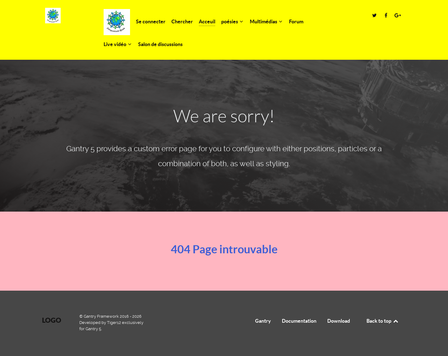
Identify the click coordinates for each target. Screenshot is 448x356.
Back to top (382, 321)
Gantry (263, 321)
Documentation (299, 321)
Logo (51, 320)
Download (338, 321)
